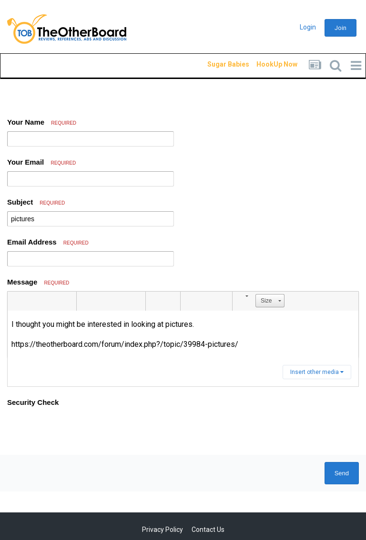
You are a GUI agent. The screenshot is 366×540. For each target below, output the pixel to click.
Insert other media (317, 372)
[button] (16, 301)
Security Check (33, 402)
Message (38, 282)
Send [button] (342, 473)
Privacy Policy (162, 529)
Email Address (48, 242)
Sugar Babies (216, 64)
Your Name (41, 122)
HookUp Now (265, 64)
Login (308, 27)
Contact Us (208, 529)
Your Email (41, 162)
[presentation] (79, 429)
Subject (36, 202)
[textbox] (183, 334)
